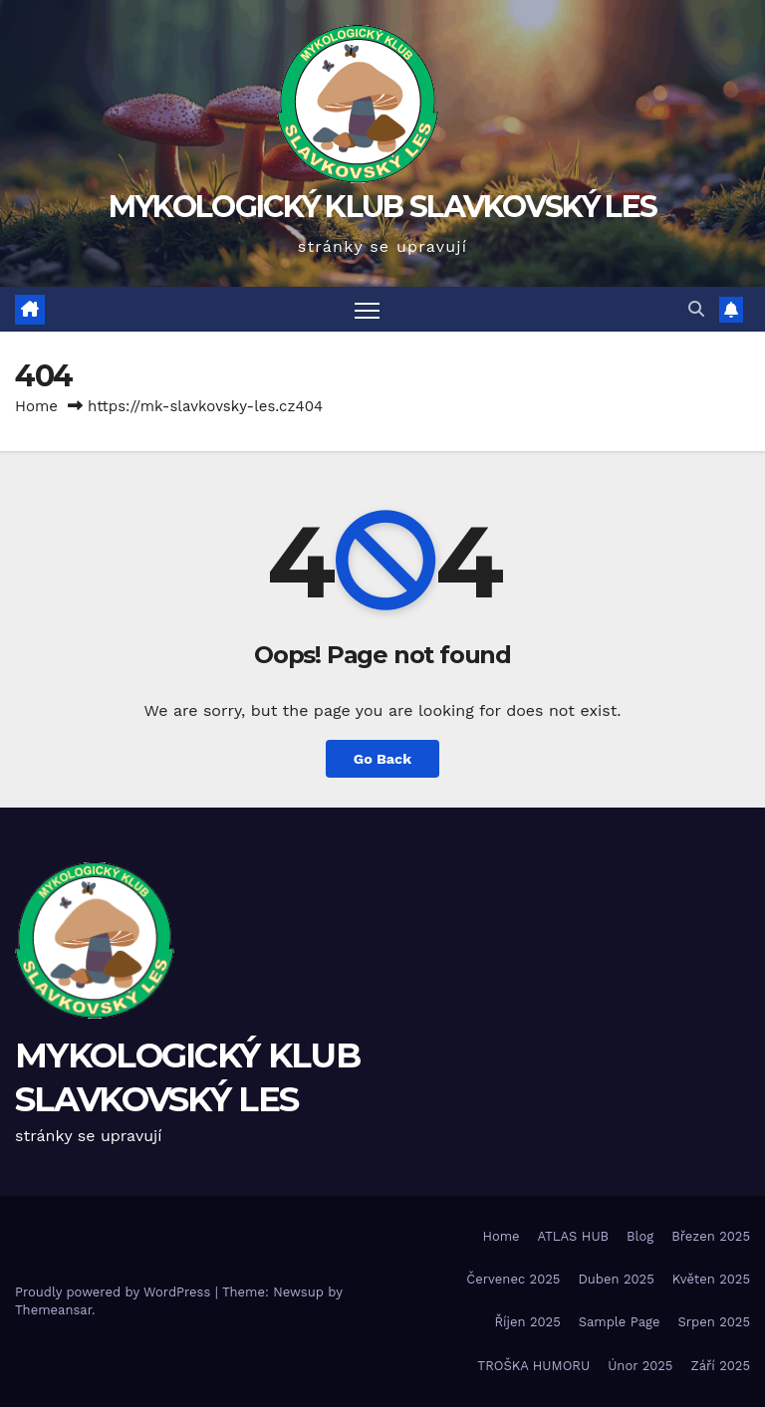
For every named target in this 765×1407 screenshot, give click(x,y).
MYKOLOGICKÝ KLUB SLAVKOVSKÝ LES (382, 206)
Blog (640, 1236)
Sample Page (619, 1321)
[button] (696, 309)
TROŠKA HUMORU (533, 1365)
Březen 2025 (710, 1236)
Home (36, 406)
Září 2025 (720, 1365)
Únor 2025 (640, 1365)
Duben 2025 (615, 1279)
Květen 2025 (711, 1279)
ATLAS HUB (574, 1236)
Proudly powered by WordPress (115, 1292)
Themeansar (53, 1309)
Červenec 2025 (513, 1279)
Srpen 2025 (713, 1321)
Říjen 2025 (527, 1321)
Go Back (382, 759)
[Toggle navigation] (367, 309)
